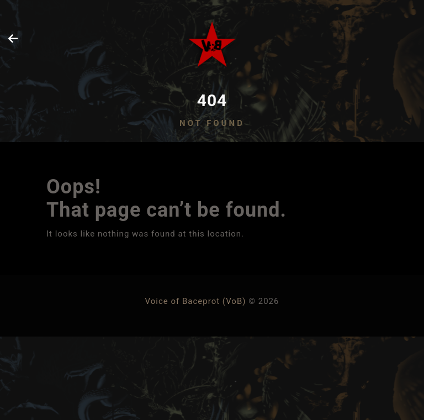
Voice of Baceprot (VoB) (195, 301)
